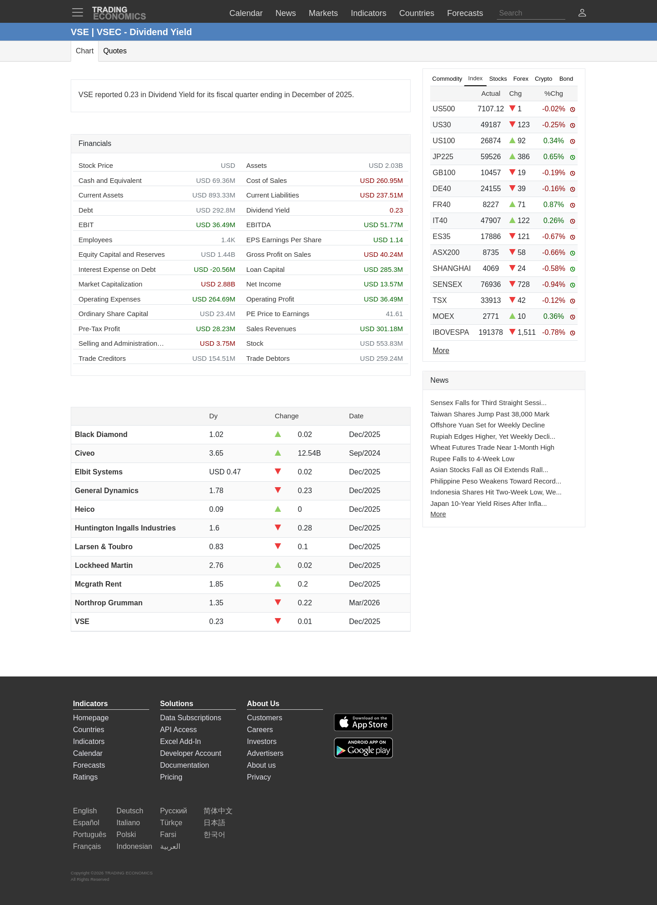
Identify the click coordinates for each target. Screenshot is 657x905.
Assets (256, 165)
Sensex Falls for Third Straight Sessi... (488, 402)
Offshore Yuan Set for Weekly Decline (487, 425)
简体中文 (218, 811)
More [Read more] (441, 350)
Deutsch (129, 811)
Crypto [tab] (543, 78)
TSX (440, 300)
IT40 (440, 220)
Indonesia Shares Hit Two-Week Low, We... (496, 492)
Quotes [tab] (115, 51)
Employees (95, 240)
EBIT (86, 225)
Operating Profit (270, 299)
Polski (126, 834)
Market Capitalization (110, 284)
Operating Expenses (109, 299)
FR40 (441, 204)
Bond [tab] (566, 78)
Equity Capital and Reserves (121, 254)
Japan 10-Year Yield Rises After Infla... (488, 503)
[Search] (531, 13)
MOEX (443, 316)
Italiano (128, 823)
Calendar (88, 753)
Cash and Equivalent (109, 180)
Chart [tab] (85, 51)
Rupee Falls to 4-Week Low (472, 459)
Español (86, 823)
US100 (444, 141)
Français (87, 846)
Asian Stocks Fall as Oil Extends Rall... (489, 469)
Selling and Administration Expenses (121, 343)
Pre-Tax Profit (99, 329)
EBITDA (258, 225)
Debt (85, 210)
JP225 (443, 157)
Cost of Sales (266, 180)
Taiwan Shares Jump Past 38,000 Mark (489, 414)
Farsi (168, 834)
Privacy (259, 777)
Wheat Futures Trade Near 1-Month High (492, 447)
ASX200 (446, 252)
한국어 (214, 834)
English (85, 811)
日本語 (214, 823)
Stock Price (95, 165)
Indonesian (134, 846)
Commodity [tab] (447, 78)
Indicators (88, 741)
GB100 (444, 173)
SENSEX (447, 284)
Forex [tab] (520, 78)
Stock (255, 343)
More (438, 514)
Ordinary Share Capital (113, 313)
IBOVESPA (451, 332)
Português (89, 834)
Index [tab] (475, 78)
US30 (442, 125)
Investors (261, 741)
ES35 (441, 236)
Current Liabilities (272, 195)
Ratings (85, 777)
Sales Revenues (271, 329)
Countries (88, 729)
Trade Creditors (102, 358)
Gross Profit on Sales (278, 254)
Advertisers (265, 753)
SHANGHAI (452, 268)
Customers (264, 718)
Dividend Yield (268, 210)
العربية (170, 846)
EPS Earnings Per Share (284, 240)
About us (261, 765)
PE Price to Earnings (277, 313)
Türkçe (171, 823)
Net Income (264, 284)
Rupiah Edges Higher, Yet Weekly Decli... (492, 436)
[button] (582, 14)
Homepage (91, 718)
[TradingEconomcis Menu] (80, 12)
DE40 (442, 188)
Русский (173, 811)
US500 (444, 109)
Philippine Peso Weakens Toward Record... (495, 481)
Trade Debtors (268, 358)
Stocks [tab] (498, 78)
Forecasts (89, 765)
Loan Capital (265, 269)
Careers (260, 729)
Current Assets (100, 195)
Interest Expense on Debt (117, 269)
